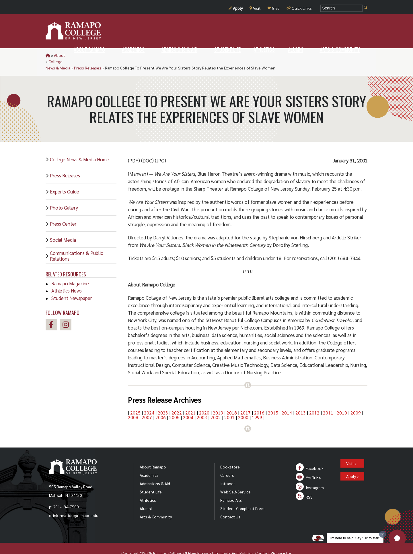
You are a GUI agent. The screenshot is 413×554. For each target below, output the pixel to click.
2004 (188, 405)
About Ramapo (153, 454)
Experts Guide (64, 179)
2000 (243, 405)
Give (274, 8)
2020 (204, 400)
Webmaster (281, 540)
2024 (149, 400)
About (59, 55)
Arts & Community (156, 504)
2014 (287, 400)
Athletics (148, 487)
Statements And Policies (231, 540)
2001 (229, 405)
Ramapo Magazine (70, 271)
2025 (135, 400)
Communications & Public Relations (76, 243)
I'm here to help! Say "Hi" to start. (355, 538)
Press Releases (125, 55)
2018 (232, 400)
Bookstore (230, 454)
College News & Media (88, 55)
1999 (257, 405)
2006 (160, 405)
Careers (227, 462)
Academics (149, 462)
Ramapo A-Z (231, 487)
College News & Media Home (79, 147)
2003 (202, 405)
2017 (245, 400)
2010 (342, 400)
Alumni (146, 495)
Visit (255, 8)
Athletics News (66, 278)
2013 (300, 400)
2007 (147, 405)
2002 (216, 405)
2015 (273, 400)
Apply (236, 8)
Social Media (63, 227)
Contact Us (230, 504)
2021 (190, 400)
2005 (174, 405)
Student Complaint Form (242, 495)
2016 (259, 400)
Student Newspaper (71, 285)
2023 (163, 400)
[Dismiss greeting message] (382, 534)
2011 (328, 400)
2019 (218, 400)
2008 (133, 405)
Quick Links (299, 8)
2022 (177, 400)
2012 (314, 400)
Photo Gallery (64, 195)
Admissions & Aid (155, 470)
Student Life (151, 479)
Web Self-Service (235, 479)
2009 (355, 400)
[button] (397, 538)
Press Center (63, 211)
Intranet (227, 470)
